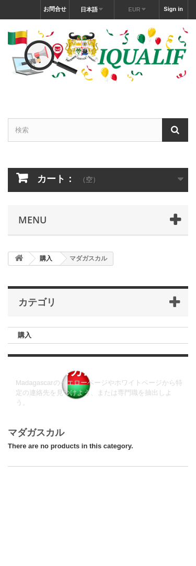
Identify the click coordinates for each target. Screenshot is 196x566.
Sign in (173, 9)
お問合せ (54, 9)
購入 (24, 335)
